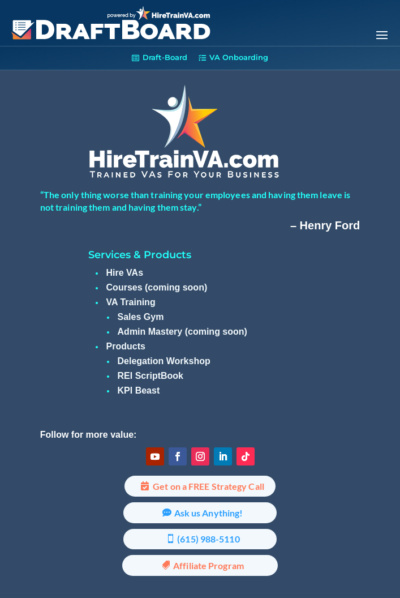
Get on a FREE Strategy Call (208, 486)
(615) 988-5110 (208, 538)
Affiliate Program (208, 565)
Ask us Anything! (208, 512)
